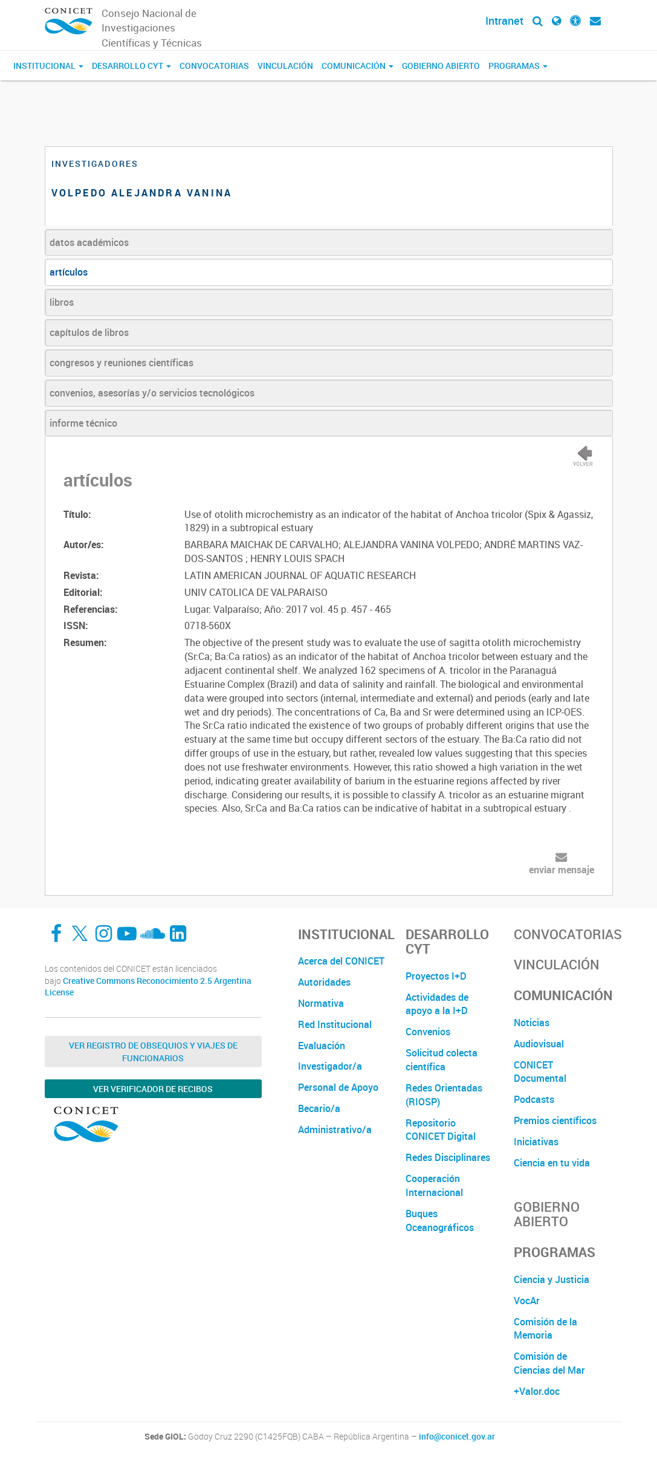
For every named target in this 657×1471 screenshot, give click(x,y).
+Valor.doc (537, 1391)
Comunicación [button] (357, 65)
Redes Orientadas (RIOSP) (444, 1094)
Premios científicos (555, 1120)
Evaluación (321, 1045)
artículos (69, 272)
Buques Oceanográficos (440, 1220)
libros (62, 302)
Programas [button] (518, 65)
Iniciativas (536, 1141)
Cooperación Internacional (434, 1185)
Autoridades (324, 982)
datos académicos (89, 242)
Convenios (428, 1031)
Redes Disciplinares (448, 1157)
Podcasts (534, 1099)
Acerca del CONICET (341, 961)
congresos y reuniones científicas (121, 362)
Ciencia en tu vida (552, 1162)
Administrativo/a (335, 1129)
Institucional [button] (48, 65)
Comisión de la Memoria (545, 1328)
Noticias (531, 1022)
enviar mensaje (561, 869)
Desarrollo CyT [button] (131, 65)
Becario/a (319, 1108)
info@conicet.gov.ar (457, 1436)
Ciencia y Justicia (551, 1279)
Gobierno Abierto (441, 65)
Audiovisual (539, 1043)
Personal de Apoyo (338, 1087)
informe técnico (83, 423)
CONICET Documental (540, 1071)
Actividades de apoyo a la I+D (437, 1004)
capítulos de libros (89, 332)
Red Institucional (335, 1024)
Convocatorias (214, 65)
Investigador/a (330, 1066)
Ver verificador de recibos (153, 1088)
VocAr (527, 1300)
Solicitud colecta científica (441, 1059)
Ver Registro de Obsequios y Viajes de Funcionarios (153, 1051)
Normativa (321, 1003)
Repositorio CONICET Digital (441, 1129)
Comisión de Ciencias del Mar (549, 1363)
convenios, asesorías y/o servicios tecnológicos (152, 392)
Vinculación (285, 65)
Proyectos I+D (436, 976)
